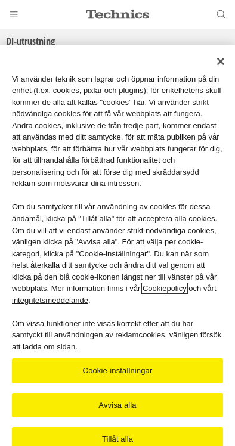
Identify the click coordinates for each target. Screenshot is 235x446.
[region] (117, 245)
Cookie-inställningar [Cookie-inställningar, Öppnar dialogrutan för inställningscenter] (118, 370)
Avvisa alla (117, 405)
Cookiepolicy (165, 288)
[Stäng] (221, 61)
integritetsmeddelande (50, 300)
